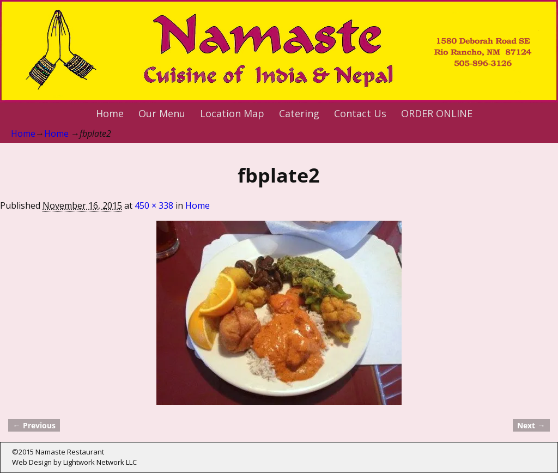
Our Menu (161, 113)
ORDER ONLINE (436, 113)
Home (110, 113)
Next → (531, 425)
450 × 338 (154, 205)
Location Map (232, 113)
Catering (299, 113)
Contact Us (360, 113)
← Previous (34, 425)
